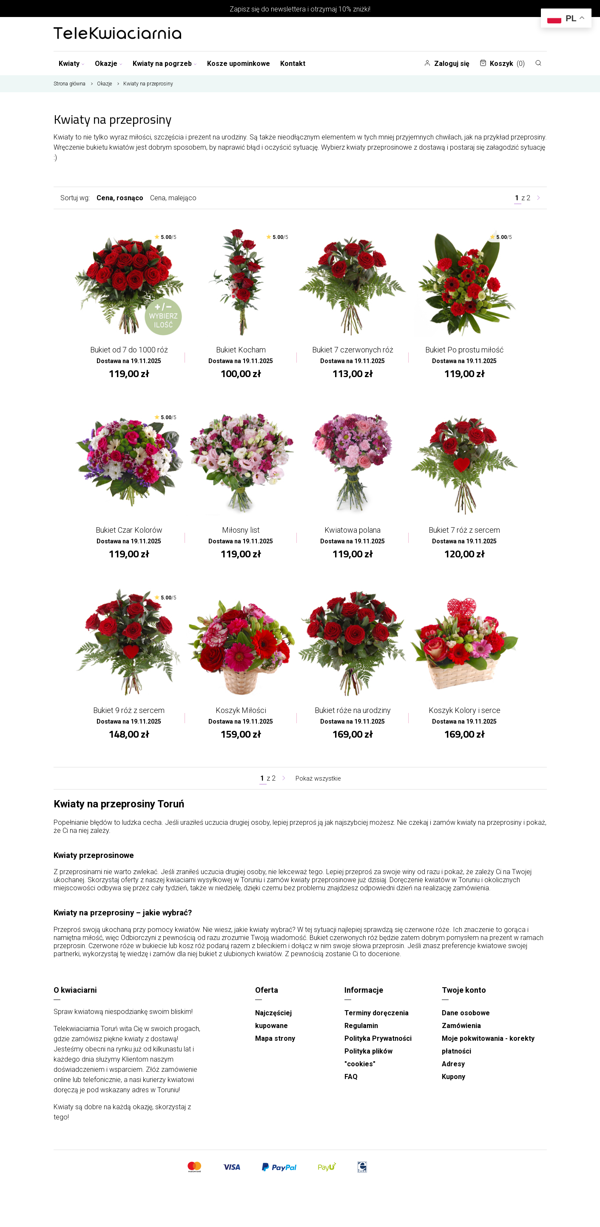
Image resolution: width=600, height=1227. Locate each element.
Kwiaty (72, 64)
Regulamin (361, 1029)
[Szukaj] (538, 63)
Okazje (108, 64)
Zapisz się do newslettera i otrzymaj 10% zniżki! (300, 9)
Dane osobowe (466, 1017)
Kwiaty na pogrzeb (165, 64)
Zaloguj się (446, 64)
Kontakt (292, 64)
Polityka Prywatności (378, 1042)
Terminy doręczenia (376, 1017)
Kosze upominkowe (238, 64)
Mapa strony (275, 1042)
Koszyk (502, 64)
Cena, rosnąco (120, 198)
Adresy (453, 1068)
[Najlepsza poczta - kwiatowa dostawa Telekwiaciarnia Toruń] (117, 34)
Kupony (453, 1080)
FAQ (351, 1080)
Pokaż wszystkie (318, 782)
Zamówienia (461, 1029)
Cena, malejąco (173, 198)
